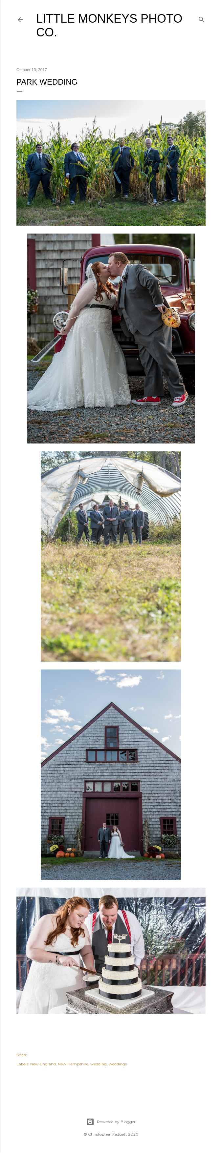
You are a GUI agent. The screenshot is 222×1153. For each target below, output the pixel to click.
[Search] (202, 18)
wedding (98, 1063)
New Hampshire (73, 1063)
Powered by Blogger (111, 1122)
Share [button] (21, 1054)
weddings (118, 1063)
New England (43, 1063)
